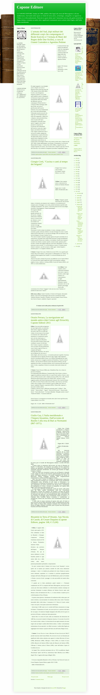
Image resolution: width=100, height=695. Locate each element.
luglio (78, 197)
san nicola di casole (54, 672)
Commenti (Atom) (40, 679)
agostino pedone (38, 154)
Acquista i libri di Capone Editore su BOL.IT (78, 150)
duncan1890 (53, 688)
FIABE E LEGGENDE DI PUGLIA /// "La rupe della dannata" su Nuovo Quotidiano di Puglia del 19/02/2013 (79, 91)
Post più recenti (34, 676)
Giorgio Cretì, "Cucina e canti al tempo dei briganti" (80, 216)
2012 (77, 189)
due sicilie (51, 154)
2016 (77, 180)
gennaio (79, 243)
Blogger (64, 688)
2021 (77, 169)
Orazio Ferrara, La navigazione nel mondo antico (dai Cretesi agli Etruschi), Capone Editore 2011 (50, 320)
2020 (77, 171)
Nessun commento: (52, 152)
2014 (77, 184)
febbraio (79, 204)
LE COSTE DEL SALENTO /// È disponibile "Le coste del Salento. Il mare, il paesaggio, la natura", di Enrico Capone (79, 73)
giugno (78, 200)
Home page (50, 676)
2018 (77, 176)
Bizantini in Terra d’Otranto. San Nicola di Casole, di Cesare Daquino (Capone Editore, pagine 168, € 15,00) (50, 519)
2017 (77, 178)
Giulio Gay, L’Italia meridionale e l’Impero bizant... (80, 231)
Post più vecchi (65, 676)
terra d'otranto (60, 672)
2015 (77, 182)
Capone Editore (30, 7)
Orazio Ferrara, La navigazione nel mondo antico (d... (80, 223)
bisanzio (37, 672)
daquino (47, 672)
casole (44, 672)
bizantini (41, 672)
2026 (77, 158)
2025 (77, 160)
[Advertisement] (21, 124)
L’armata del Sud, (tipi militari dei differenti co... (80, 209)
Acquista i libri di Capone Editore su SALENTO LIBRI (78, 141)
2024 (77, 162)
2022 (77, 167)
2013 (77, 187)
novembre (79, 193)
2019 (77, 173)
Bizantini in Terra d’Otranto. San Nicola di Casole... (80, 238)
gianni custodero (57, 154)
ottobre (78, 195)
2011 (77, 191)
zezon (62, 154)
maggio (78, 202)
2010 (77, 246)
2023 (77, 165)
